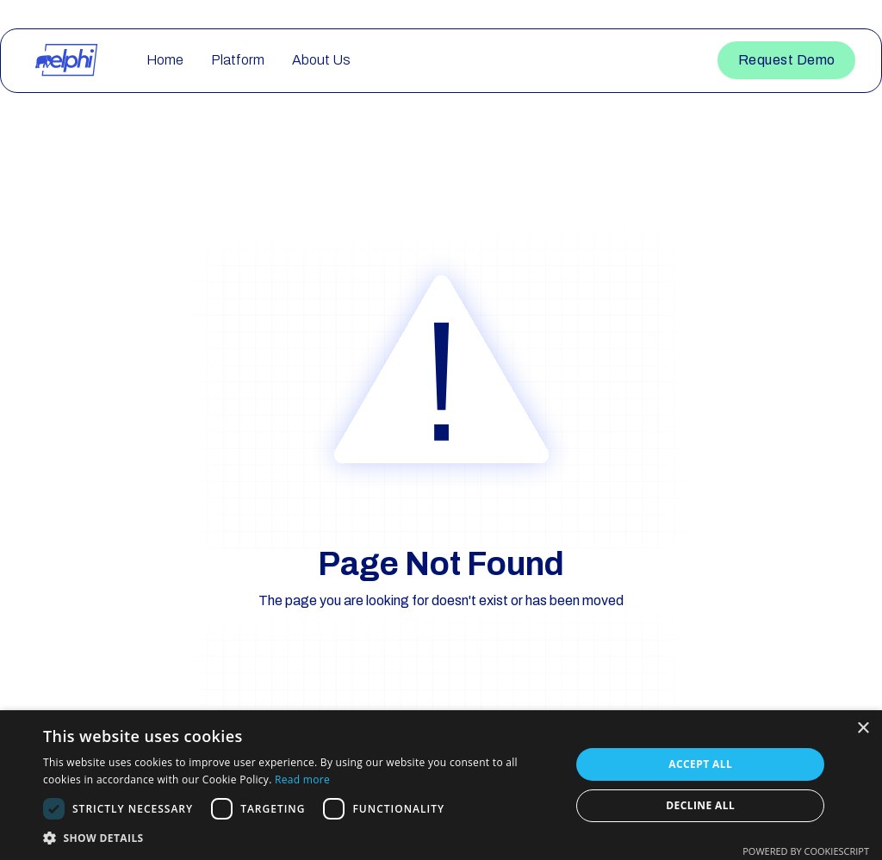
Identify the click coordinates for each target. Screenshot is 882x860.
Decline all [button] (700, 805)
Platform (237, 60)
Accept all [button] (700, 764)
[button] (299, 838)
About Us (321, 60)
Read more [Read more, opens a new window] (302, 779)
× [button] (862, 728)
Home (164, 60)
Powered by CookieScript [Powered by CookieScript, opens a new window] (805, 851)
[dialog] (441, 785)
